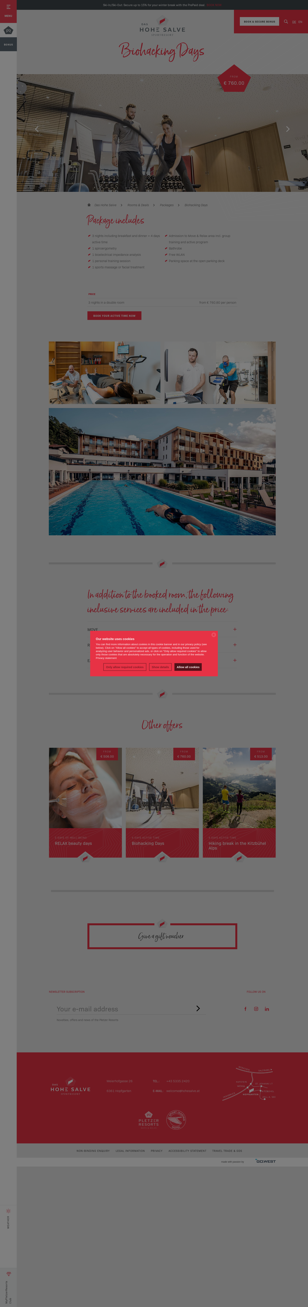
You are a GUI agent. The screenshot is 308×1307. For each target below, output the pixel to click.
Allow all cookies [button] (188, 667)
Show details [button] (160, 667)
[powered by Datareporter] (213, 637)
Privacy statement (106, 657)
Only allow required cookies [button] (125, 667)
